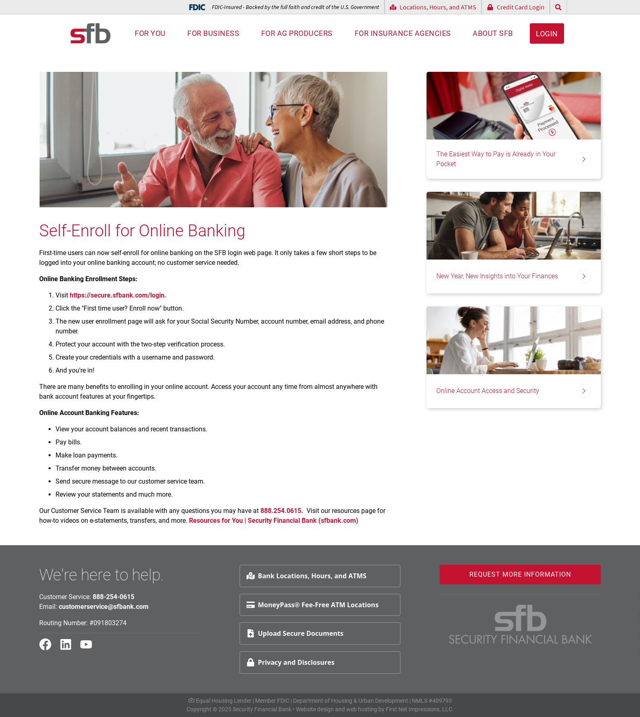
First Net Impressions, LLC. (420, 709)
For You (150, 33)
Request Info (609, 595)
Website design (315, 709)
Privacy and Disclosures (291, 662)
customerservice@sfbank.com (104, 606)
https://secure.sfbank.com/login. (118, 295)
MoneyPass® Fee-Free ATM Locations (313, 604)
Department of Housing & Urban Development (350, 700)
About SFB (493, 33)
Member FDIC (272, 700)
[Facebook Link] (48, 648)
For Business (213, 33)
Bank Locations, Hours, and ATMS (307, 575)
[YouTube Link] (89, 648)
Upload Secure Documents (295, 633)
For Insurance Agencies (403, 33)
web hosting (361, 709)
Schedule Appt (612, 614)
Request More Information (520, 574)
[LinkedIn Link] (69, 648)
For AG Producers (297, 33)
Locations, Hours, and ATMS (433, 7)
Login (547, 33)
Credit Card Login (515, 7)
